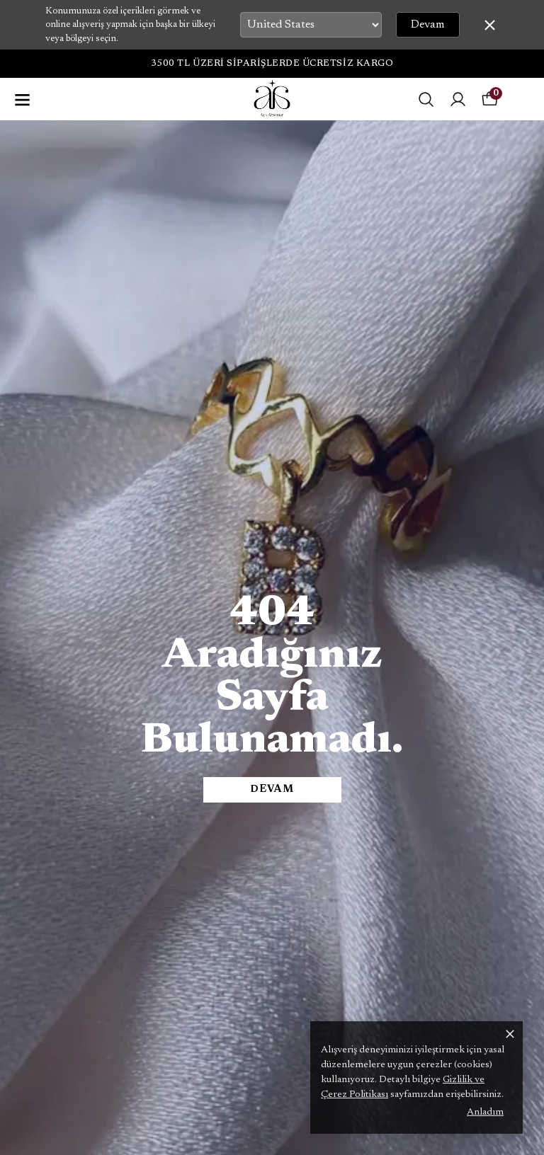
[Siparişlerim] (458, 99)
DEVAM (272, 790)
